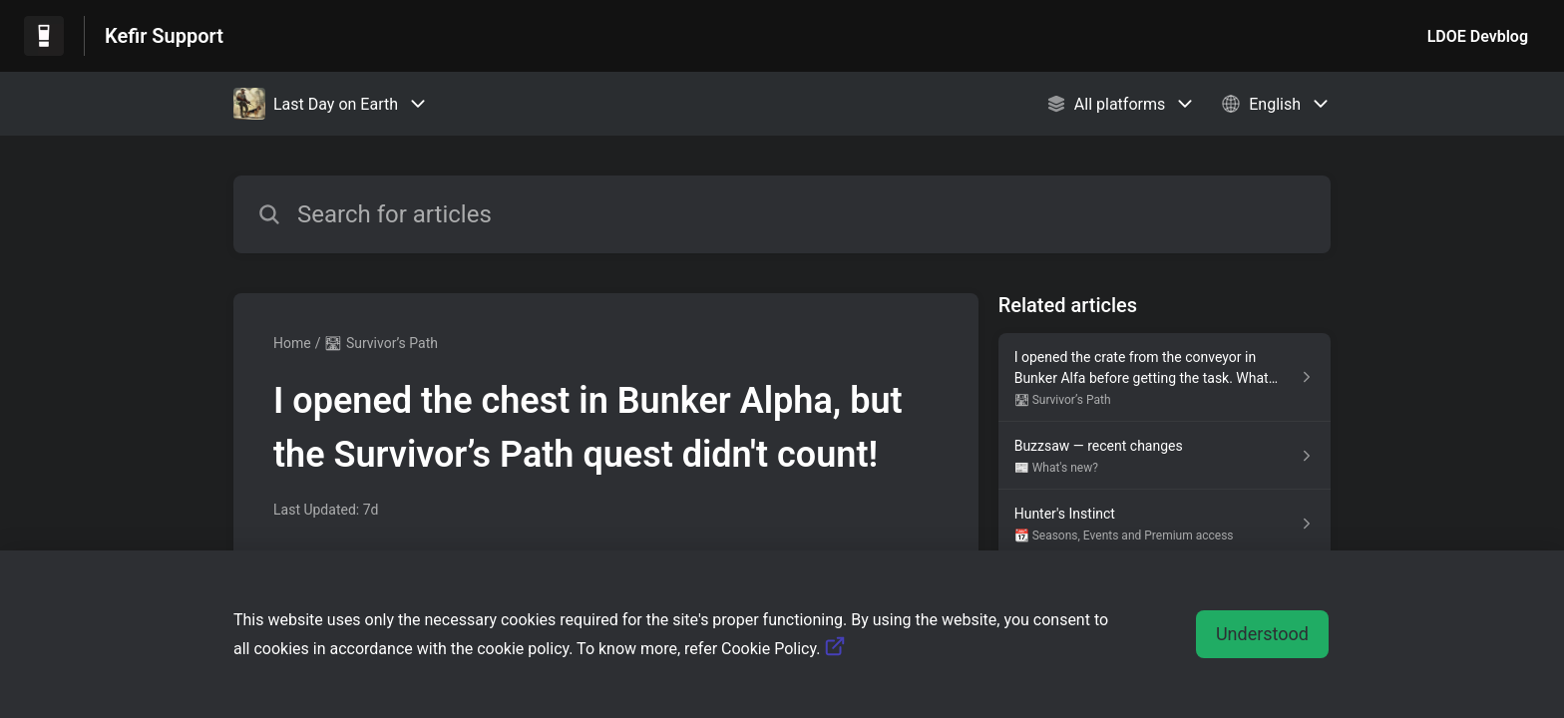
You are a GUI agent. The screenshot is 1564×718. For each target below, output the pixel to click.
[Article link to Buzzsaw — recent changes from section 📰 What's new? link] (1164, 456)
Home (292, 343)
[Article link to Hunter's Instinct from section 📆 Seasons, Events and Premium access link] (1164, 523)
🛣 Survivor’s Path (380, 343)
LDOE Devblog (1477, 36)
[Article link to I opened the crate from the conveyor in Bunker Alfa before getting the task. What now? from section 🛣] (1164, 377)
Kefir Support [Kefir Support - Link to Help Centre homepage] (164, 36)
